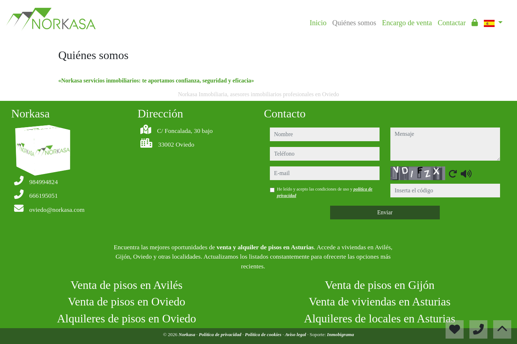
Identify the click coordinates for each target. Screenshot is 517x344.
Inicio (318, 23)
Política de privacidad (220, 334)
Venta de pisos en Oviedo (126, 301)
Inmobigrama (340, 334)
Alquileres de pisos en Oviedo (126, 318)
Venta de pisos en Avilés (127, 284)
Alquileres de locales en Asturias (379, 318)
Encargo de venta (407, 23)
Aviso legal (296, 334)
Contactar (452, 23)
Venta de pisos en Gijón (379, 284)
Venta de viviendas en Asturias (380, 301)
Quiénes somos (354, 23)
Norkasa (187, 334)
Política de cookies (263, 334)
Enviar (385, 212)
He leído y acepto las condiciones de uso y (325, 192)
